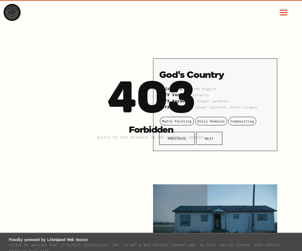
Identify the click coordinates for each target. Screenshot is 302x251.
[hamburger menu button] (283, 12)
